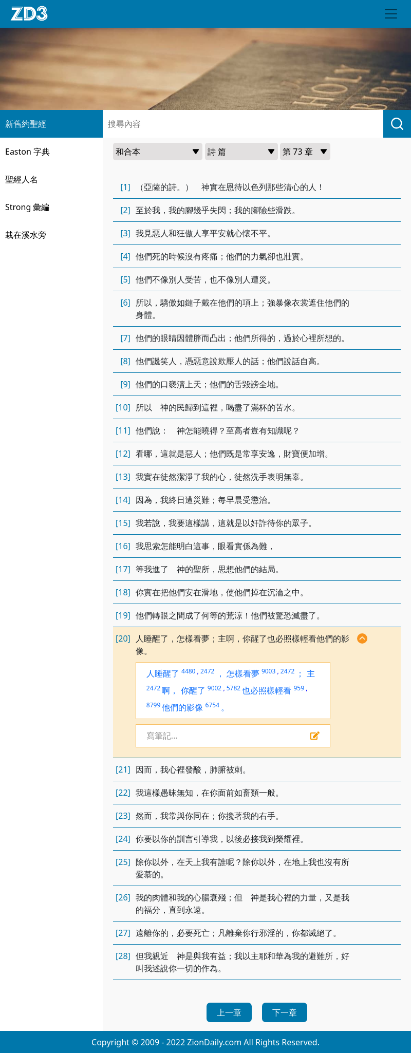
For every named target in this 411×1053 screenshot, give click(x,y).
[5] (125, 279)
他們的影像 (182, 707)
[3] (125, 233)
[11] (123, 430)
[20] (123, 638)
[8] (125, 361)
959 (298, 688)
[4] (125, 256)
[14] (123, 499)
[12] (123, 453)
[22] (123, 792)
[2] (125, 210)
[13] (123, 476)
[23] (123, 815)
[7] (125, 338)
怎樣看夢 (243, 673)
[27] (123, 932)
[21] (123, 769)
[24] (123, 838)
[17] (123, 569)
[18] (123, 592)
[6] (125, 302)
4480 (188, 671)
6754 (212, 705)
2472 (207, 671)
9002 (214, 688)
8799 (153, 705)
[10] (123, 407)
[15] (123, 523)
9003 (268, 671)
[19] (123, 615)
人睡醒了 (162, 673)
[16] (123, 546)
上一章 (229, 1012)
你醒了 (193, 690)
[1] (125, 187)
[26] (123, 897)
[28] (123, 956)
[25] (123, 862)
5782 (233, 688)
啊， (170, 690)
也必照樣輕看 (266, 690)
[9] (125, 384)
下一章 (284, 1012)
